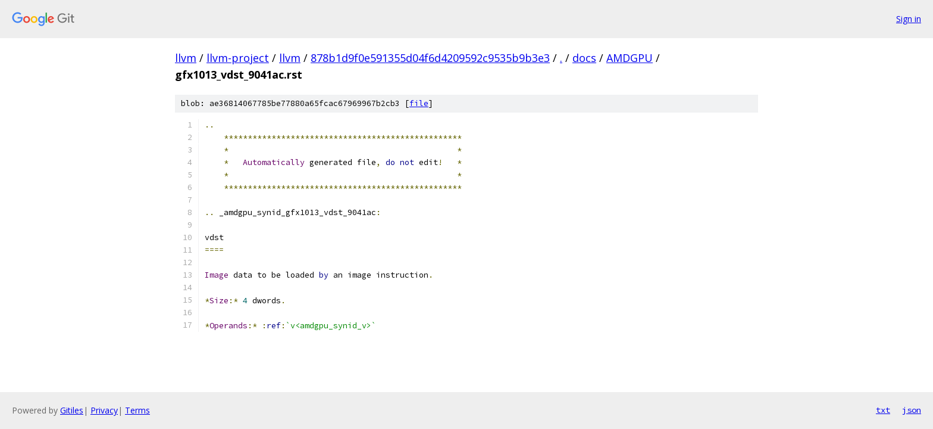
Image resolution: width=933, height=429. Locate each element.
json (911, 410)
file (418, 103)
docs (584, 58)
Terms (137, 410)
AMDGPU (629, 58)
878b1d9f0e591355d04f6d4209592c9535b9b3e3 (430, 58)
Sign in (908, 18)
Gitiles (71, 410)
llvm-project (237, 58)
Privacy (104, 410)
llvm (185, 58)
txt (883, 410)
